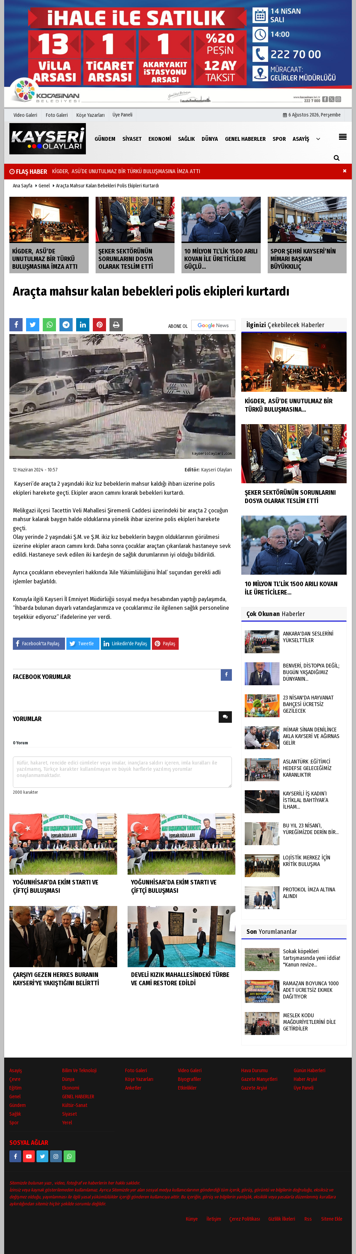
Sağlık (15, 1114)
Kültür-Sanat (74, 1105)
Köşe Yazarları (139, 1079)
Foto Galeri (136, 1071)
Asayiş (15, 1071)
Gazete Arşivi (254, 1088)
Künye (192, 1219)
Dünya (68, 1079)
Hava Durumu (254, 1071)
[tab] (226, 676)
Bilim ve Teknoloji (79, 1071)
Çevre (15, 1079)
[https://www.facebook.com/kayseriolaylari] (15, 1156)
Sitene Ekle (331, 1219)
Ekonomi (70, 1088)
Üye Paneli (122, 115)
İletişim (214, 1219)
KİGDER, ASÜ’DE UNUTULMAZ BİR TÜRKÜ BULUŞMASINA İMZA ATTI (124, 171)
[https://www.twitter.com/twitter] (42, 1156)
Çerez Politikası (244, 1219)
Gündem (17, 1105)
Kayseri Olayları (216, 470)
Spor (14, 1123)
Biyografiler (189, 1079)
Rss (308, 1219)
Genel (44, 186)
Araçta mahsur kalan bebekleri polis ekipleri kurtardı (107, 186)
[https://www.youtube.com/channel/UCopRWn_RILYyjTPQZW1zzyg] (29, 1156)
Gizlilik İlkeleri (281, 1219)
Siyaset (69, 1114)
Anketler (133, 1088)
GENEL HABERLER (78, 1097)
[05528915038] (69, 1156)
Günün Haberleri (309, 1071)
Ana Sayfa (22, 186)
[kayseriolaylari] (56, 1156)
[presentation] (226, 675)
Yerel (67, 1123)
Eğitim (15, 1088)
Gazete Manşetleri (259, 1079)
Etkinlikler (187, 1088)
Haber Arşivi (305, 1079)
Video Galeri (190, 1071)
